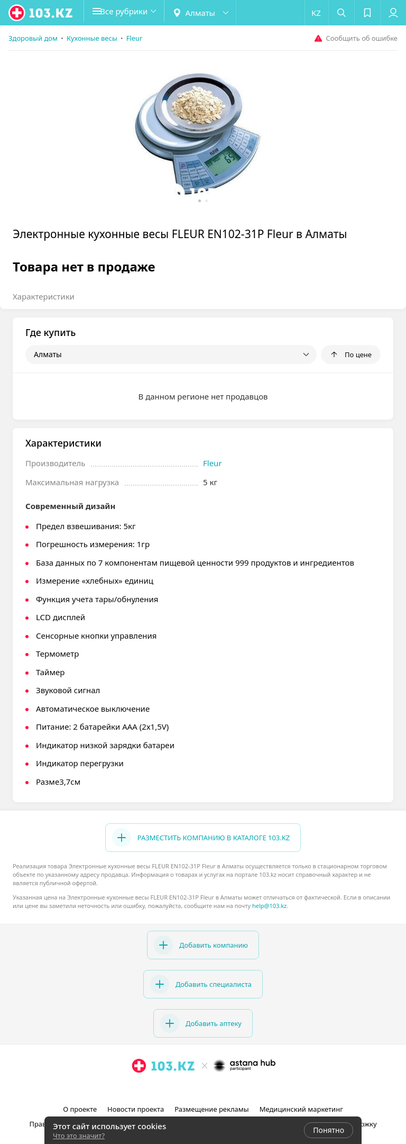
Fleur (212, 463)
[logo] (41, 12)
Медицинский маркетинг (301, 1109)
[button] (132, 13)
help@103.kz (269, 906)
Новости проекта (135, 1109)
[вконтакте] (219, 1089)
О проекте (80, 1109)
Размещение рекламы (211, 1109)
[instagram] (189, 1089)
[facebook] (204, 1089)
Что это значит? (79, 1135)
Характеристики (44, 296)
